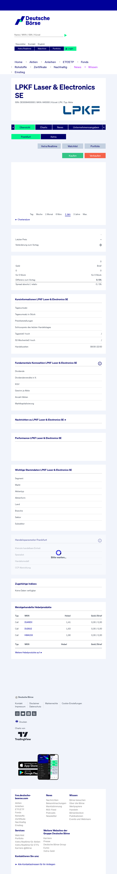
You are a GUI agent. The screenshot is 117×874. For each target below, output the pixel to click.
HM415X (29, 635)
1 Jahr (68, 214)
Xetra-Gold (49, 851)
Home (18, 62)
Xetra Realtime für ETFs (27, 844)
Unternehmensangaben (86, 127)
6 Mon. (59, 214)
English (41, 44)
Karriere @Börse (23, 848)
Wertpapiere (75, 806)
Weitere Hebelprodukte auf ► (28, 652)
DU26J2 (28, 628)
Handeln (73, 809)
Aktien (33, 62)
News (77, 67)
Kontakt (31, 44)
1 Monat (49, 214)
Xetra (53, 136)
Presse (46, 841)
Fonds (84, 62)
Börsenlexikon (76, 812)
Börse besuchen (77, 800)
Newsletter (21, 44)
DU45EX (28, 622)
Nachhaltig (60, 67)
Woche (39, 214)
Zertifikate (40, 67)
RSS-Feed (51, 809)
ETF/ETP (68, 62)
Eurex (46, 847)
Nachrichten (52, 800)
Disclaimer (34, 703)
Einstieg (20, 72)
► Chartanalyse (22, 219)
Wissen (93, 67)
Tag (31, 214)
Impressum (20, 706)
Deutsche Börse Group (54, 844)
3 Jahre (76, 214)
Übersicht (25, 127)
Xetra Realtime (24, 48)
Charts (43, 127)
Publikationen (76, 816)
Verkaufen (95, 155)
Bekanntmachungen (56, 803)
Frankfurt (26, 136)
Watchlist (42, 48)
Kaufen (73, 155)
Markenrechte (51, 703)
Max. (85, 214)
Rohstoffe (21, 67)
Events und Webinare (80, 819)
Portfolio (57, 48)
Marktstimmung (54, 806)
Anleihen (50, 62)
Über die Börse (76, 803)
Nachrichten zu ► (41, 419)
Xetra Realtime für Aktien (27, 841)
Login (69, 48)
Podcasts (50, 812)
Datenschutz (35, 706)
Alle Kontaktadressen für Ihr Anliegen (35, 864)
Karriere (47, 838)
